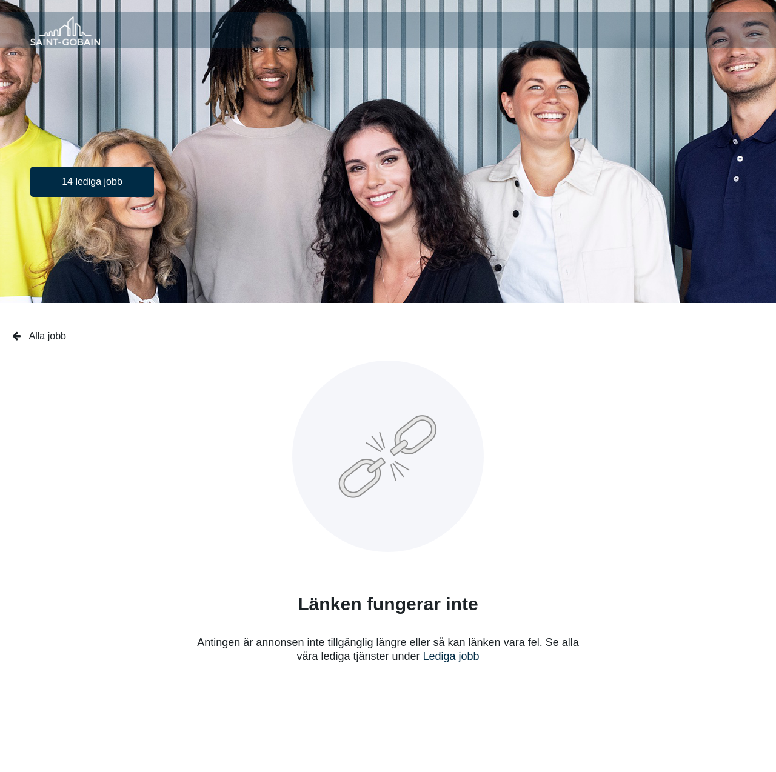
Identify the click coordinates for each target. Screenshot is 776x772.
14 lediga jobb (92, 181)
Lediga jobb (451, 656)
